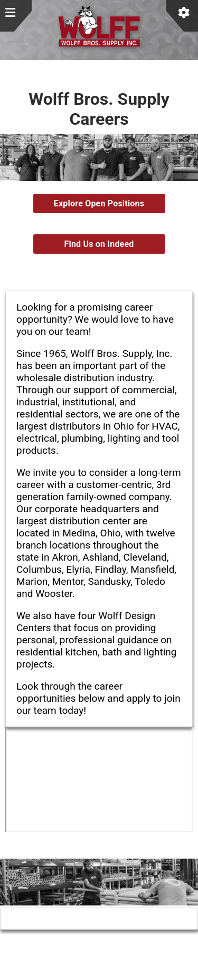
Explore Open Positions (99, 203)
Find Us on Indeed (99, 244)
